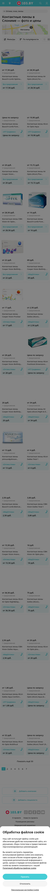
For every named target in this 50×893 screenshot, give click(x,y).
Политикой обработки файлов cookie (19, 868)
